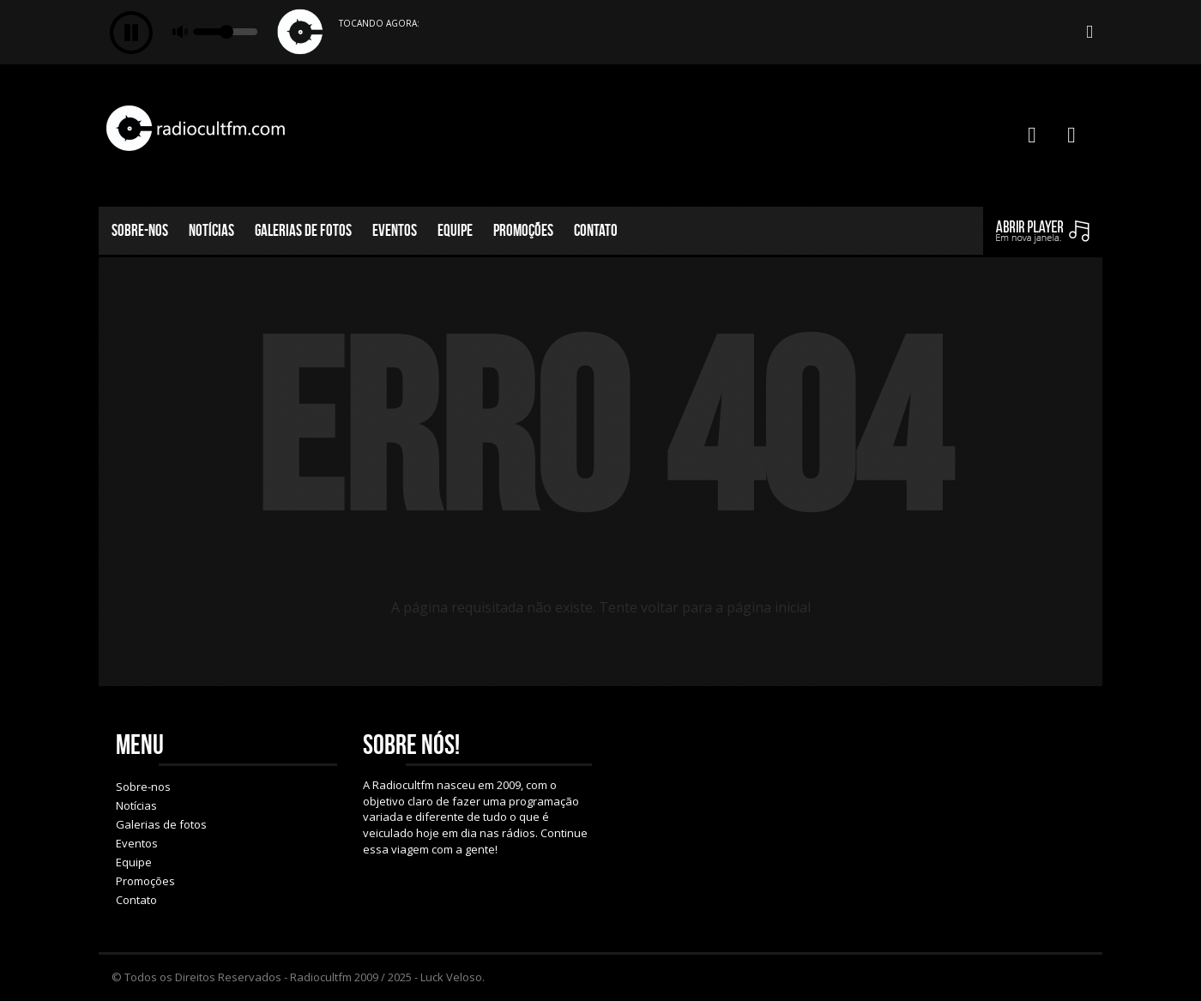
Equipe (455, 230)
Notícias (211, 230)
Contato (596, 230)
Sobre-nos (140, 230)
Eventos (394, 230)
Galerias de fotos (303, 230)
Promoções (523, 230)
